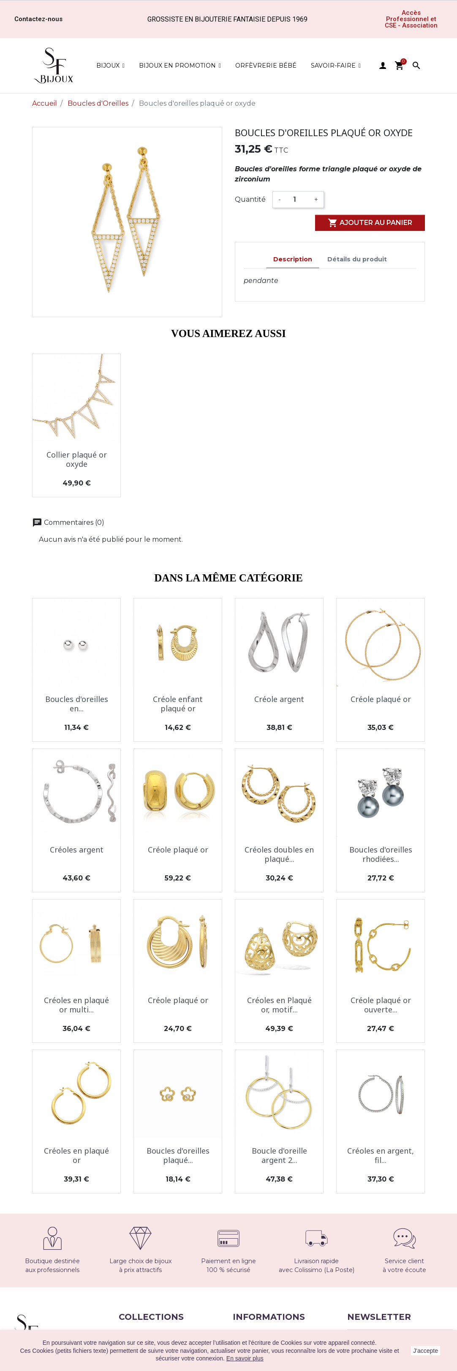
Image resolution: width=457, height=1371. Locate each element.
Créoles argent (76, 850)
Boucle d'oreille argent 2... (279, 1155)
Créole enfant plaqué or (178, 703)
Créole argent (279, 699)
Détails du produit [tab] (357, 259)
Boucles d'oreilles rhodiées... (380, 854)
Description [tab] (292, 259)
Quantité (250, 199)
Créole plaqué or (381, 699)
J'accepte (425, 1350)
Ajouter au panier (370, 223)
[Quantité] (297, 200)
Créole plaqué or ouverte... (381, 1005)
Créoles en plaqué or (76, 1155)
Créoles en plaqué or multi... (76, 1005)
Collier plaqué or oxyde (76, 459)
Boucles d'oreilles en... (76, 703)
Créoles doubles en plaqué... (279, 854)
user (382, 65)
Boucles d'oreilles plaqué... (178, 1155)
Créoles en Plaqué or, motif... (279, 1005)
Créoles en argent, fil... (380, 1155)
